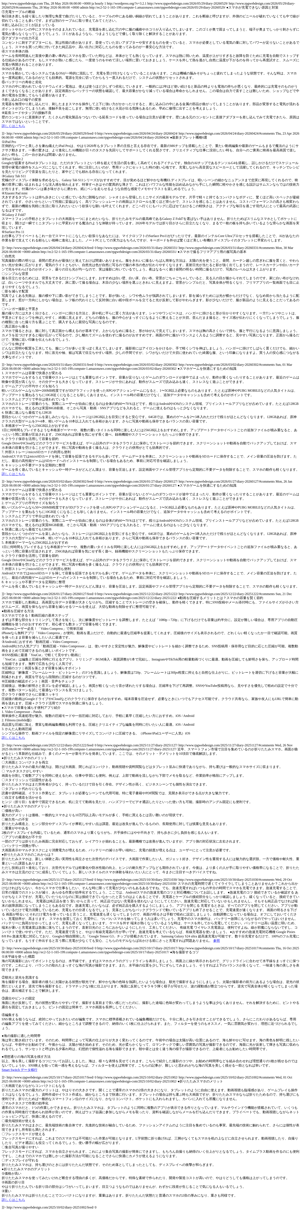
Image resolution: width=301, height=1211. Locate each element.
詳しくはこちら (13, 126)
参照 (216, 940)
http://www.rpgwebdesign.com (150, 605)
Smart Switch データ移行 (19, 1070)
